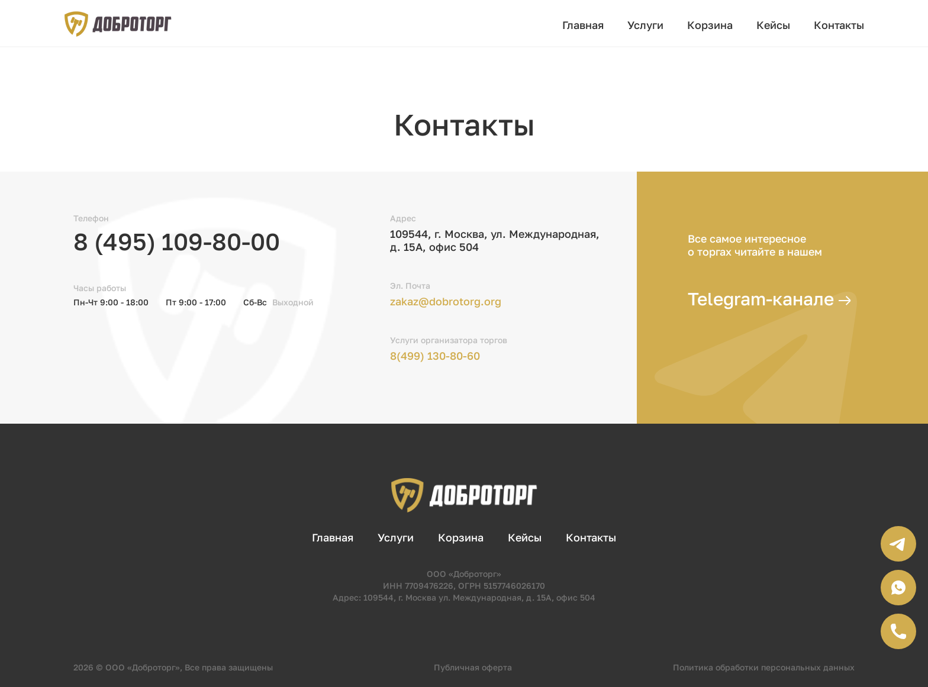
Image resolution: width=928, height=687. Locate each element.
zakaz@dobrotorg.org (445, 301)
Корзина (710, 24)
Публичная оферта (473, 667)
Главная (583, 24)
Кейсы (773, 24)
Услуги (645, 24)
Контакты (839, 24)
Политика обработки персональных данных (764, 667)
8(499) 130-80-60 (435, 355)
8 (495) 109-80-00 (176, 241)
